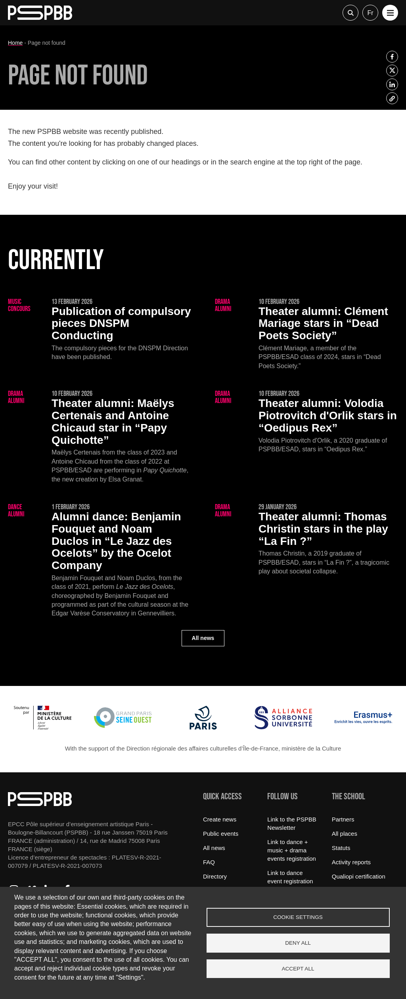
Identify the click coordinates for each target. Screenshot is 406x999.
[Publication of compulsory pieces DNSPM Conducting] (99, 330)
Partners (343, 819)
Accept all (298, 969)
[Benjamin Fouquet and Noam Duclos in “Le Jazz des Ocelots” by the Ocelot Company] (99, 561)
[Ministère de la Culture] (42, 727)
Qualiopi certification (358, 876)
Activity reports (351, 862)
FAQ (209, 862)
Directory (215, 876)
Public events (220, 833)
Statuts (341, 847)
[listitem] (392, 57)
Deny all (298, 943)
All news (203, 638)
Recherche (350, 13)
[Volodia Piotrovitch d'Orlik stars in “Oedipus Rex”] (306, 422)
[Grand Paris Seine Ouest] (122, 727)
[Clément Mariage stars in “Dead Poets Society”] (306, 334)
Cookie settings (298, 917)
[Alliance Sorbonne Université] (283, 727)
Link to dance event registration (290, 876)
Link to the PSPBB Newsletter (291, 823)
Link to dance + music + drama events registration (291, 850)
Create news (219, 819)
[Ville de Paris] (203, 727)
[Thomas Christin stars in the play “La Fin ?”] (306, 540)
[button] (390, 13)
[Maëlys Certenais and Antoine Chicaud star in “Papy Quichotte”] (99, 437)
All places (344, 833)
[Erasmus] (363, 727)
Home (15, 43)
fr (370, 13)
